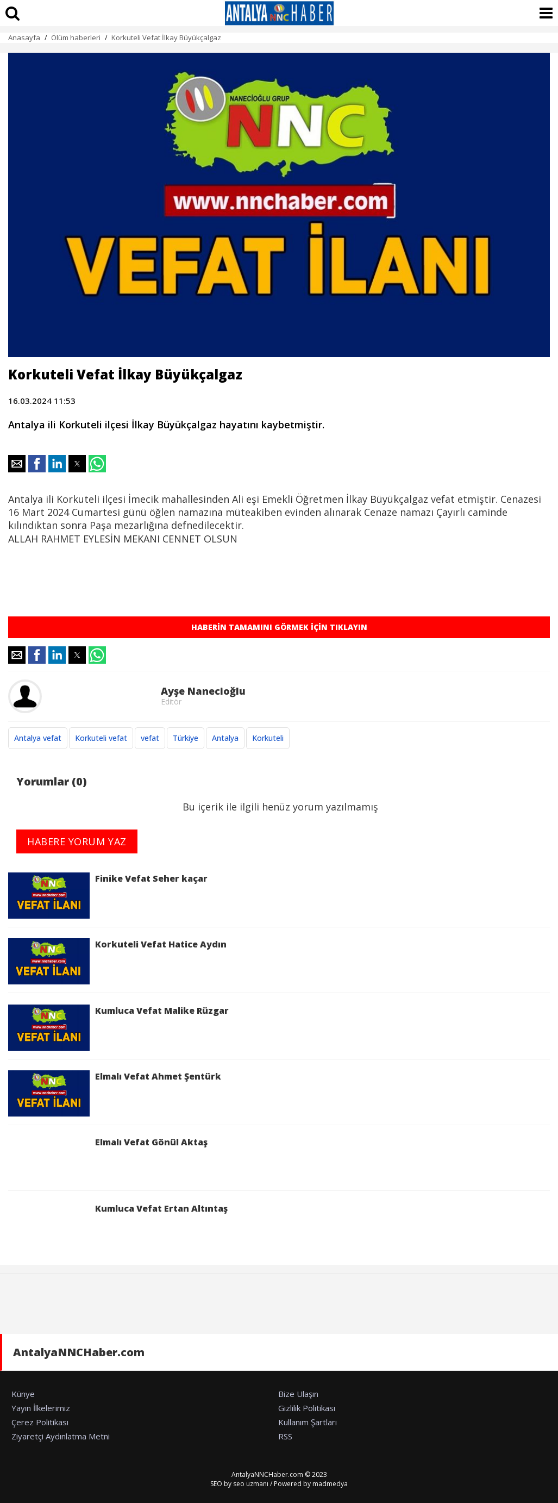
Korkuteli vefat (101, 738)
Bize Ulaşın (298, 1393)
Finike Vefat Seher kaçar (108, 895)
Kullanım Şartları (307, 1422)
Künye (23, 1393)
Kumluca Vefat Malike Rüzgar (118, 1028)
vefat (150, 738)
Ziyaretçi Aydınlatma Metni (60, 1436)
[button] (17, 463)
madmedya (330, 1483)
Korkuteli (268, 738)
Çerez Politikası (39, 1422)
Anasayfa (24, 37)
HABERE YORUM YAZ (77, 841)
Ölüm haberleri (76, 37)
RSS (285, 1436)
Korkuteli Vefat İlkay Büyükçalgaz (166, 37)
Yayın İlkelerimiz (40, 1407)
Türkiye (185, 738)
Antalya (225, 738)
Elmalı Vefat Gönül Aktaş (108, 1159)
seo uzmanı (250, 1483)
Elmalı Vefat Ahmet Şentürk (114, 1093)
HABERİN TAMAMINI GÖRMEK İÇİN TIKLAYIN (279, 627)
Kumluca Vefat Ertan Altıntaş (118, 1225)
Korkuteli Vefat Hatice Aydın (117, 961)
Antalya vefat (37, 738)
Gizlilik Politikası (306, 1407)
